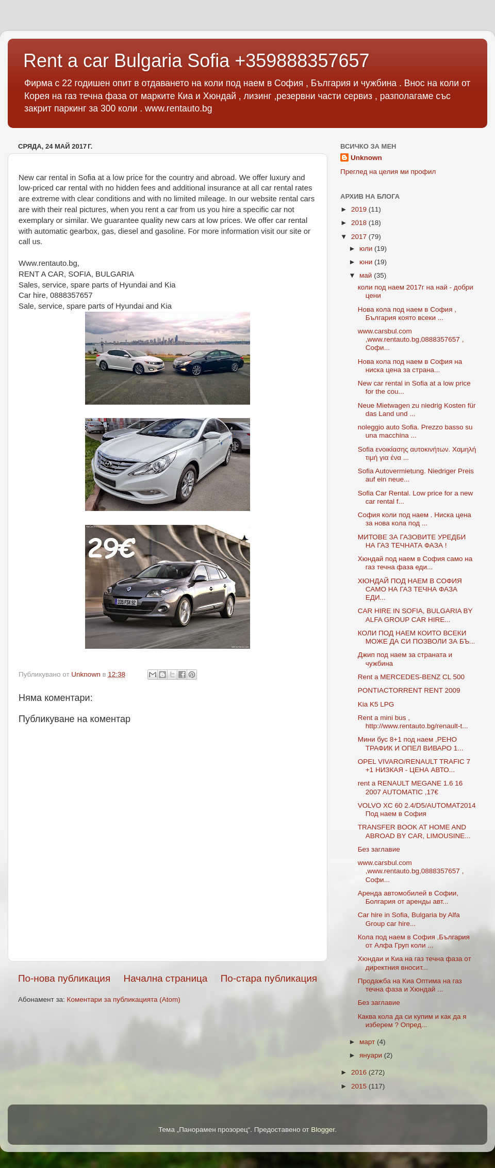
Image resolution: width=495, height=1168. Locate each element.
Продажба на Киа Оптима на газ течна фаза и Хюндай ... (410, 985)
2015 (360, 1086)
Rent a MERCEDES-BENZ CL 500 (411, 677)
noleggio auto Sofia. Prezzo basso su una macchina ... (415, 431)
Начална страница (166, 978)
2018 (360, 223)
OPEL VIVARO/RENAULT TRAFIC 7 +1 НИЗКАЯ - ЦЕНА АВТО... (414, 766)
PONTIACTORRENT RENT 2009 (409, 690)
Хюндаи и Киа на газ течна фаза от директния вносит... (414, 963)
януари (371, 1055)
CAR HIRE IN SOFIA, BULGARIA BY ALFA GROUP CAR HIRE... (415, 615)
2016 (360, 1072)
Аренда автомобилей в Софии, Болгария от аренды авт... (408, 897)
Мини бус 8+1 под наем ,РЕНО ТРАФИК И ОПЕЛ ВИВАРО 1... (411, 743)
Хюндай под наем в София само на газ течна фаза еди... (415, 563)
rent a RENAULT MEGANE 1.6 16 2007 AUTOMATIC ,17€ (410, 787)
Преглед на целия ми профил (388, 171)
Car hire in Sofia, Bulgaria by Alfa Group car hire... (409, 919)
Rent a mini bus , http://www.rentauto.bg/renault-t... (413, 722)
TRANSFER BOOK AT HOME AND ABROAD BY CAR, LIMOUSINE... (414, 831)
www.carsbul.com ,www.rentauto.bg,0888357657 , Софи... (411, 339)
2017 (360, 237)
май (366, 275)
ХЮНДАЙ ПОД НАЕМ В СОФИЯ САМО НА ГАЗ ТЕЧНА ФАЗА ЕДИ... (410, 589)
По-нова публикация (64, 978)
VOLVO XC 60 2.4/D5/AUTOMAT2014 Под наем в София (417, 810)
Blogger (323, 1129)
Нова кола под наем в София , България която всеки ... (407, 314)
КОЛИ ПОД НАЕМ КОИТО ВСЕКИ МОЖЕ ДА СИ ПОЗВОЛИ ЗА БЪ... (416, 637)
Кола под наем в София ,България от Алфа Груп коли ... (414, 941)
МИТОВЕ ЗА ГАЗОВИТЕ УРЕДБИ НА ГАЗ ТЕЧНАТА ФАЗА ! (412, 541)
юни (366, 262)
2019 (360, 209)
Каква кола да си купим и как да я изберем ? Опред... (412, 1021)
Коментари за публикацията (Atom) (123, 999)
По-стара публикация (269, 978)
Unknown (366, 158)
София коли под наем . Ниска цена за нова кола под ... (414, 519)
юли (366, 248)
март (368, 1042)
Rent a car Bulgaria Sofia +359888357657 (196, 60)
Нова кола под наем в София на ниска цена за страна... (410, 366)
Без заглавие (379, 849)
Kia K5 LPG (376, 704)
